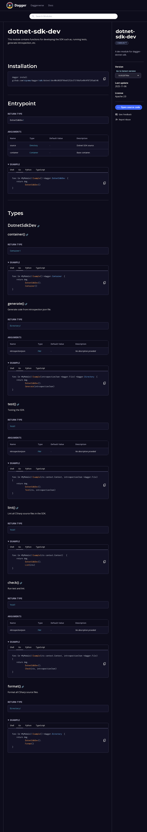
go (19, 169)
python (28, 169)
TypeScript (40, 169)
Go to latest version (126, 71)
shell (12, 169)
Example (15, 164)
